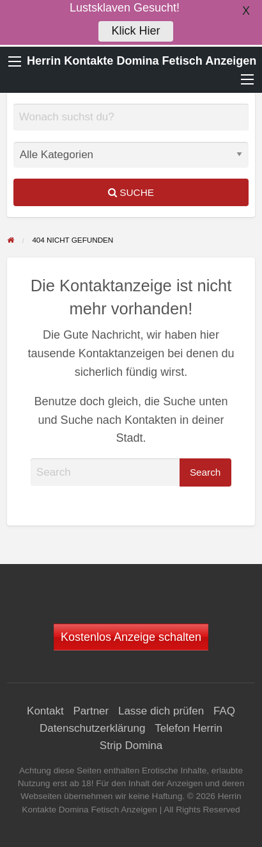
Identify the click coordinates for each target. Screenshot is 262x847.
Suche (131, 192)
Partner (91, 711)
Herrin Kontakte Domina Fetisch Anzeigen (141, 60)
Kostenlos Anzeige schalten (131, 637)
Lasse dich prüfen (161, 711)
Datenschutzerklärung (92, 728)
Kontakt (45, 711)
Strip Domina (131, 745)
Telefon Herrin (188, 728)
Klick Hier (135, 30)
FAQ (224, 711)
